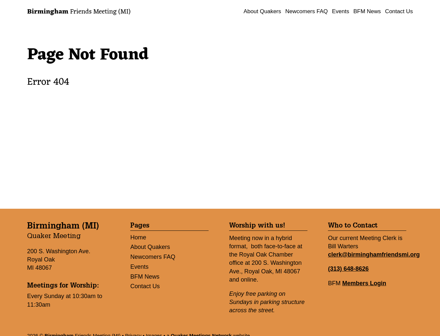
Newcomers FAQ (306, 11)
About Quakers (262, 11)
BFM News (367, 11)
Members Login (364, 283)
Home (138, 237)
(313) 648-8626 (348, 268)
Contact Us (399, 11)
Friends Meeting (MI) (78, 12)
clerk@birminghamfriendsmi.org (374, 254)
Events (340, 11)
